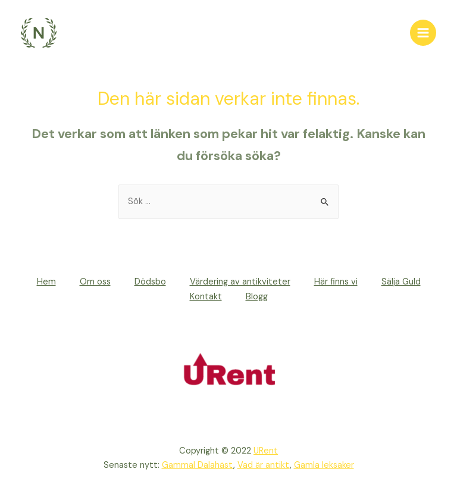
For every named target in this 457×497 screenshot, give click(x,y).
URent (265, 451)
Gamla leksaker (324, 465)
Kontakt (206, 296)
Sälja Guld (401, 281)
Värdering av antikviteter (240, 281)
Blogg (257, 296)
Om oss (95, 281)
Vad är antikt (263, 465)
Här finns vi (336, 281)
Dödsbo (150, 281)
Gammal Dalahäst (197, 465)
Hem (46, 281)
